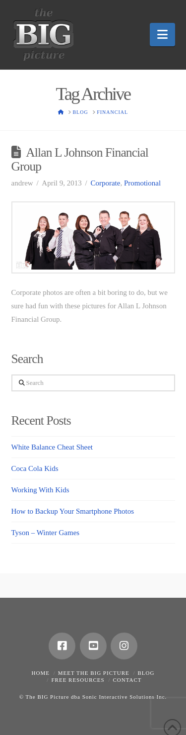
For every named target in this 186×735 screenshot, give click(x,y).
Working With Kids (40, 490)
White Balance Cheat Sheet (52, 447)
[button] (162, 34)
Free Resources (77, 680)
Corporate (105, 183)
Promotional (142, 183)
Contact (127, 680)
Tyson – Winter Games (45, 533)
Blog (146, 673)
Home (41, 673)
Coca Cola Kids (35, 468)
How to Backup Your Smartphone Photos (72, 511)
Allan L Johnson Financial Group (79, 159)
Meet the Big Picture (93, 673)
